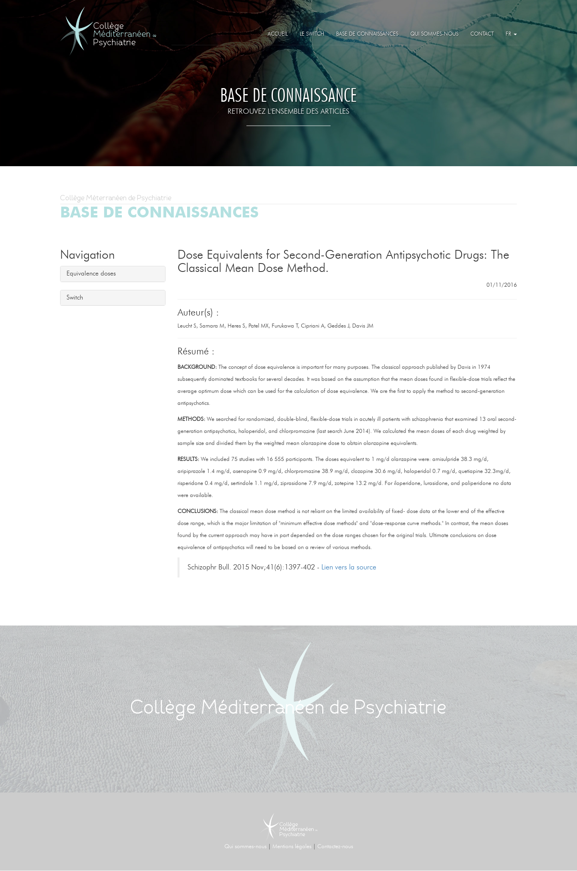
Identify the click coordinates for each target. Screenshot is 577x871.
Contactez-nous (335, 846)
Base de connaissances (367, 34)
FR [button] (511, 34)
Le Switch (312, 34)
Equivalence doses (91, 273)
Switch (75, 297)
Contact (482, 34)
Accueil (278, 34)
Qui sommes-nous (434, 34)
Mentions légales (291, 846)
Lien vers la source (348, 567)
